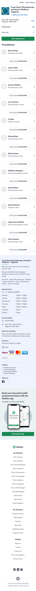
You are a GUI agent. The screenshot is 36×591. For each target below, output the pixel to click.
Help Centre (18, 499)
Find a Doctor (18, 457)
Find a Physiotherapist (18, 465)
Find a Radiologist (18, 491)
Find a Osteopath (18, 484)
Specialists (18, 525)
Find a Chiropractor (18, 472)
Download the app (18, 434)
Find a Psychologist (18, 476)
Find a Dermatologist (18, 488)
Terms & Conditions (18, 555)
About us (18, 543)
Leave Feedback (18, 503)
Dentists (18, 521)
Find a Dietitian (18, 480)
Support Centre (18, 533)
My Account (18, 495)
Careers (18, 547)
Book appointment (18, 38)
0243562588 (9, 320)
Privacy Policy (18, 559)
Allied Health (18, 517)
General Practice (18, 513)
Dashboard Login (18, 529)
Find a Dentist (18, 461)
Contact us (18, 551)
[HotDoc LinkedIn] (18, 569)
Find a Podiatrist (18, 468)
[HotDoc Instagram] (21, 569)
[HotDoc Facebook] (14, 569)
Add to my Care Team (19, 15)
